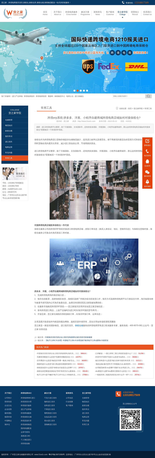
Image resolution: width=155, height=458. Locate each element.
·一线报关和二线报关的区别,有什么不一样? (112, 375)
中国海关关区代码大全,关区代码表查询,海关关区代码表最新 (68, 337)
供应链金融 (25, 443)
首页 (130, 109)
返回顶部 (147, 186)
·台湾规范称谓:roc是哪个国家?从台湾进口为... (113, 368)
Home (45, 13)
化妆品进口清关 (50, 417)
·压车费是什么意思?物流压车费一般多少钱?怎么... (56, 360)
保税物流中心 (59, 96)
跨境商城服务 (26, 413)
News (98, 13)
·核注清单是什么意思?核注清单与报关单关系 (112, 360)
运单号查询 (25, 432)
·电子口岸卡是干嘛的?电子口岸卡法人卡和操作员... (56, 375)
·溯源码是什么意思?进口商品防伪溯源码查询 (54, 364)
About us (58, 13)
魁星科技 (8, 417)
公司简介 (8, 398)
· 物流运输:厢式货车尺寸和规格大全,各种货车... (113, 364)
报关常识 (8, 136)
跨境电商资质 (41, 96)
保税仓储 (79, 325)
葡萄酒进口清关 (50, 413)
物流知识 (8, 125)
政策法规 (8, 131)
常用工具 (8, 158)
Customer (110, 13)
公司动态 (69, 398)
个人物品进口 (26, 440)
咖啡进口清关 (49, 402)
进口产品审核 (17, 96)
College (122, 13)
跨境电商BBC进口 (28, 398)
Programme (85, 13)
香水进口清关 (49, 421)
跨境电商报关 (29, 96)
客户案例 (69, 405)
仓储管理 (8, 120)
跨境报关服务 (26, 405)
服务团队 (8, 413)
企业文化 (8, 405)
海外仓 (7, 424)
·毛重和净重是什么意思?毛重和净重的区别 (53, 357)
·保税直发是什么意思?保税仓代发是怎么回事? (54, 368)
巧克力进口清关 (50, 398)
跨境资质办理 (26, 402)
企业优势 (8, 409)
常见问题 (8, 153)
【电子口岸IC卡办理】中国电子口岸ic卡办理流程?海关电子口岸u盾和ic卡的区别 (76, 340)
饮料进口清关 (49, 405)
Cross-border (71, 13)
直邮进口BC (25, 436)
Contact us (147, 13)
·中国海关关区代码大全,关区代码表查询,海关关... (55, 353)
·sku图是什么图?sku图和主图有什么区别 (111, 371)
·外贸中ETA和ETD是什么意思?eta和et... (110, 357)
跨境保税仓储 (26, 417)
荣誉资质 (8, 402)
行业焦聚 (69, 402)
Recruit (135, 13)
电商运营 (8, 147)
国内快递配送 (26, 428)
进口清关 (8, 142)
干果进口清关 (49, 409)
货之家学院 (138, 109)
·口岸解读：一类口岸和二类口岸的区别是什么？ (114, 353)
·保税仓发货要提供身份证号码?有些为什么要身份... (56, 371)
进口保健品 (79, 96)
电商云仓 (69, 96)
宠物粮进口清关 (50, 424)
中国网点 (8, 421)
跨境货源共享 (26, 421)
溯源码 (50, 96)
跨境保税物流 (26, 424)
